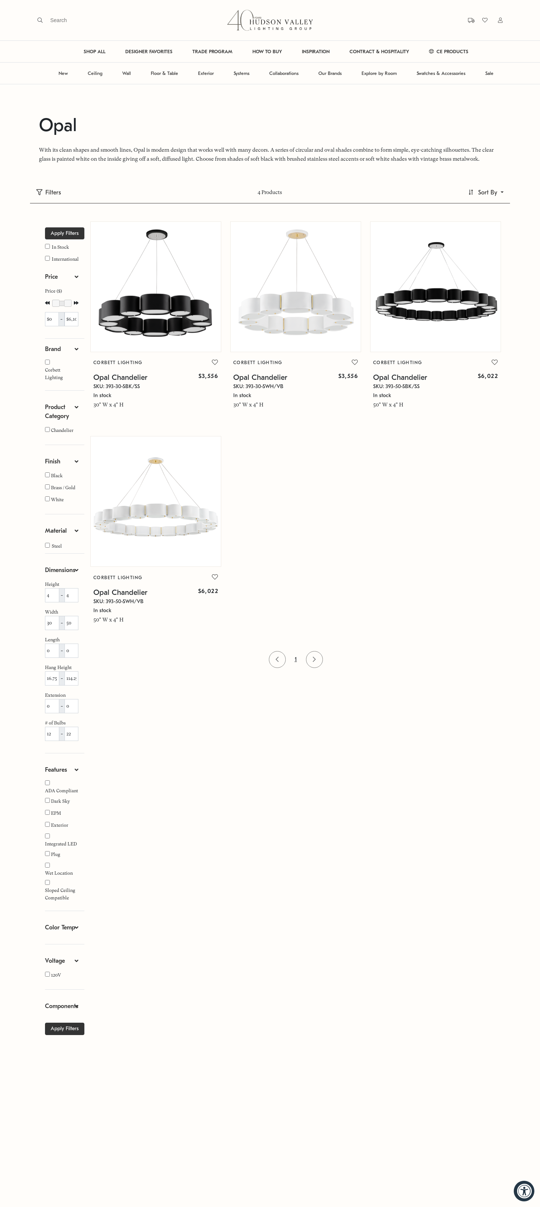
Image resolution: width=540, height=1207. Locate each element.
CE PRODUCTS (448, 51)
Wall (126, 73)
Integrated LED (61, 844)
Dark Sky (60, 801)
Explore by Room (379, 73)
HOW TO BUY (267, 51)
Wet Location (59, 873)
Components (61, 1006)
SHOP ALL (94, 51)
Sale (489, 73)
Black (57, 475)
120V (56, 975)
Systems (241, 73)
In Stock (60, 247)
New (63, 73)
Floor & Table (164, 73)
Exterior (206, 73)
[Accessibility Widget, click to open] (524, 1191)
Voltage (55, 961)
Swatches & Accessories (441, 73)
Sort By (487, 192)
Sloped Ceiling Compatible (60, 894)
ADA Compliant (61, 790)
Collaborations (283, 73)
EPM (56, 813)
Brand (53, 349)
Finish (52, 461)
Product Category (57, 412)
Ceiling (95, 73)
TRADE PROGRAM (212, 51)
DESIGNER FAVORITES (148, 51)
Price (51, 276)
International (65, 259)
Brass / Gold (63, 487)
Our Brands (330, 73)
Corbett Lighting (54, 373)
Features (56, 769)
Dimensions (60, 570)
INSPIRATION (316, 51)
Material (56, 530)
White (57, 499)
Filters (53, 192)
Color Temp (60, 927)
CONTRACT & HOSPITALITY (379, 51)
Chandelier (62, 430)
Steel (57, 546)
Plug (55, 854)
